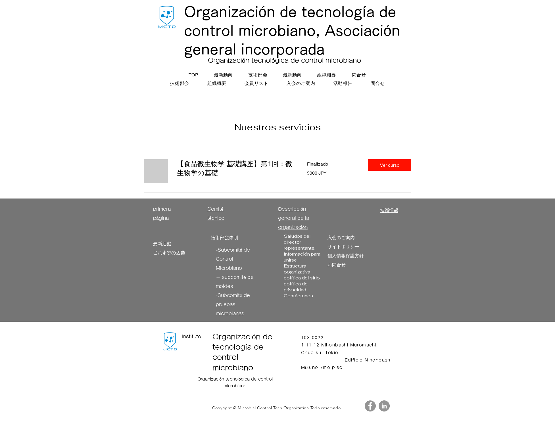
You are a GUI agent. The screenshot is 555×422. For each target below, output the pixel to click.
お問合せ (336, 265)
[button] (389, 165)
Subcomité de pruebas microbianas (233, 304)
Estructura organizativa (297, 269)
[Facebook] (370, 405)
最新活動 (162, 243)
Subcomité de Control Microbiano (233, 259)
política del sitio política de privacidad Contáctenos (302, 287)
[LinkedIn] (384, 405)
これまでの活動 (169, 252)
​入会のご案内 (341, 238)
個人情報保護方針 (345, 256)
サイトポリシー (343, 247)
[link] (235, 168)
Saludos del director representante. (299, 242)
